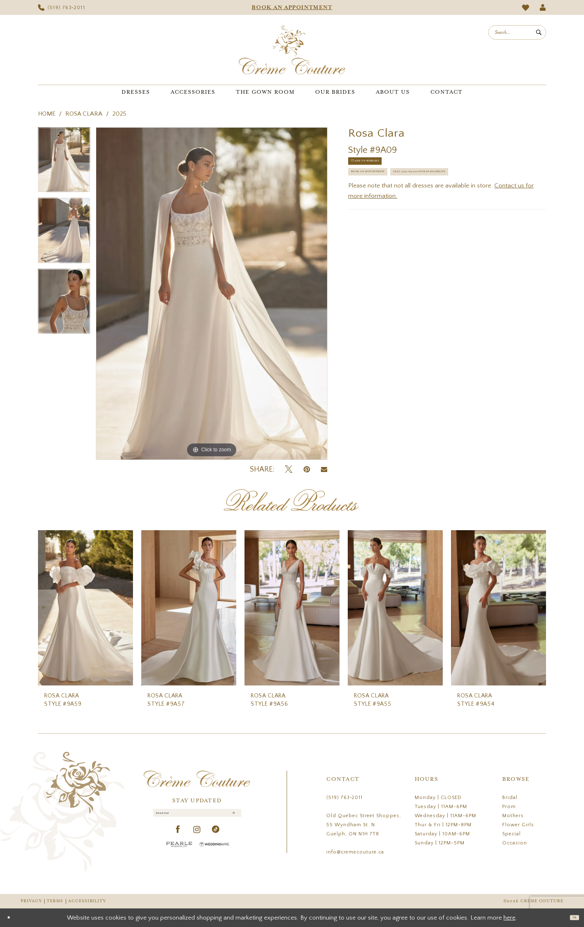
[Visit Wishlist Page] (525, 7)
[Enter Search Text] (517, 32)
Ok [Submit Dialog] (570, 917)
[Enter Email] (197, 816)
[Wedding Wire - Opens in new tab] (214, 852)
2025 (119, 113)
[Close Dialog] (12, 917)
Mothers (513, 815)
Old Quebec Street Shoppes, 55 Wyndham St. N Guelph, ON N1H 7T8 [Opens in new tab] (363, 825)
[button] (542, 7)
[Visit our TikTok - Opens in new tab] (215, 837)
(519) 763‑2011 (344, 797)
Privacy (31, 901)
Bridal (510, 797)
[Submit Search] (539, 32)
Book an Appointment (387, 188)
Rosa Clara (83, 113)
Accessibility (87, 901)
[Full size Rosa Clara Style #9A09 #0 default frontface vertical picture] (211, 294)
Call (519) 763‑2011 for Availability (407, 209)
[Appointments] (292, 7)
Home (46, 113)
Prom (509, 806)
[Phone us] (61, 7)
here (509, 917)
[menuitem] (61, 7)
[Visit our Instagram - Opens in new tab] (197, 837)
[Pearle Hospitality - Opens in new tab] (179, 852)
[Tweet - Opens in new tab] (289, 469)
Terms (55, 901)
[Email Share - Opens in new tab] (324, 469)
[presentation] (85, 608)
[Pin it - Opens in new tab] (306, 469)
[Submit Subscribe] (232, 817)
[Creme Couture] (292, 49)
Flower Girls (518, 824)
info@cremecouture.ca (355, 852)
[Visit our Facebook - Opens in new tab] (178, 837)
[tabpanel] (64, 162)
